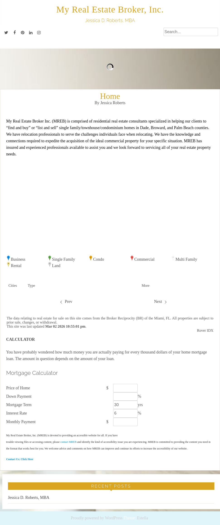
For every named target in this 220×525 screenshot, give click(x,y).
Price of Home (18, 388)
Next (160, 301)
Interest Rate (16, 413)
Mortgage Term (19, 404)
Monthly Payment (21, 422)
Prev (66, 301)
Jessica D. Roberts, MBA (28, 497)
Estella (142, 518)
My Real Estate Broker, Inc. (110, 9)
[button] (15, 286)
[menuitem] (66, 301)
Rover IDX (205, 331)
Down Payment (19, 396)
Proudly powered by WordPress (97, 518)
